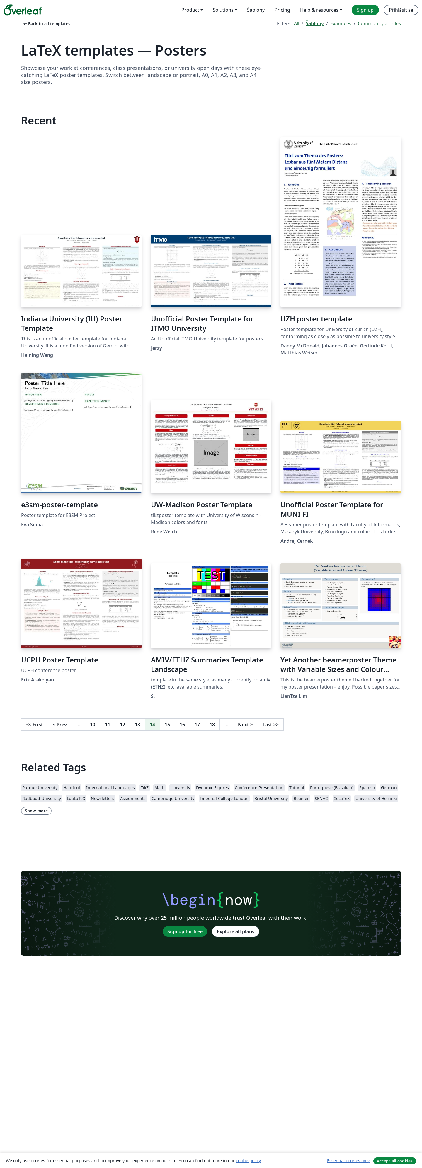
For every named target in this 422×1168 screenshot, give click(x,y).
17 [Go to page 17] (197, 724)
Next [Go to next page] (245, 724)
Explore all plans (235, 931)
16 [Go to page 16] (182, 724)
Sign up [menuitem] (365, 10)
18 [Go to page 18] (212, 724)
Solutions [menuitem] (223, 10)
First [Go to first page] (34, 724)
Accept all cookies (395, 1161)
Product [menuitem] (190, 10)
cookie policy (248, 1160)
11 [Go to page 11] (107, 724)
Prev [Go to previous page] (60, 724)
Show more (36, 811)
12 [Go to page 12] (122, 724)
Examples (340, 23)
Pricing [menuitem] (282, 10)
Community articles (379, 23)
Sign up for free (185, 931)
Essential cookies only (348, 1160)
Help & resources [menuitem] (319, 10)
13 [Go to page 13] (137, 724)
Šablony (315, 23)
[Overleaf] (23, 10)
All (296, 23)
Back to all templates (46, 23)
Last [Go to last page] (271, 724)
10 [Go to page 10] (92, 724)
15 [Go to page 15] (167, 724)
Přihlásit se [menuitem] (401, 10)
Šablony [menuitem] (256, 10)
